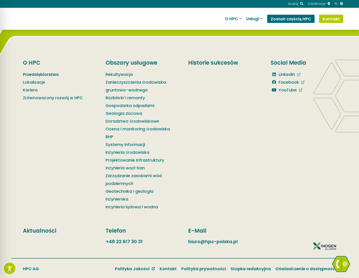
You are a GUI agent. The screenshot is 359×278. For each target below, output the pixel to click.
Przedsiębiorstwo (41, 74)
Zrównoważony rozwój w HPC (53, 98)
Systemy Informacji (125, 144)
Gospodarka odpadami (130, 105)
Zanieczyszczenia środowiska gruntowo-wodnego (136, 86)
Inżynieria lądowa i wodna (132, 207)
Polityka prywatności (203, 269)
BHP (109, 137)
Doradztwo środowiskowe (132, 121)
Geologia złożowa (124, 113)
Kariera (30, 90)
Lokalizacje (34, 82)
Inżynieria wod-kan (125, 168)
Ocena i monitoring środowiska (138, 129)
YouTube (284, 90)
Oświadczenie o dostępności (305, 269)
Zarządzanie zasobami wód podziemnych (134, 179)
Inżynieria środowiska (127, 152)
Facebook (285, 82)
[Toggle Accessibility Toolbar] (9, 268)
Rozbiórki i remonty (125, 98)
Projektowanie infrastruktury (135, 160)
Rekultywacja (119, 74)
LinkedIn (283, 74)
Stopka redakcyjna (251, 269)
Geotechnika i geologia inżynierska (129, 195)
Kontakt (168, 269)
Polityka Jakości (132, 269)
